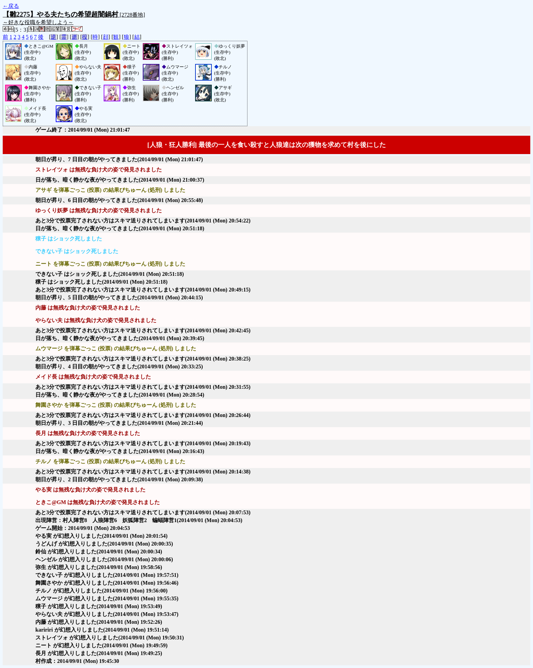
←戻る (11, 6)
